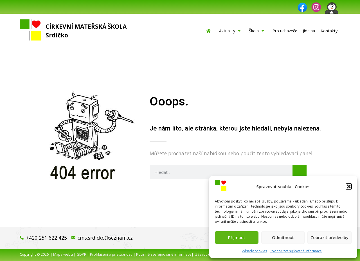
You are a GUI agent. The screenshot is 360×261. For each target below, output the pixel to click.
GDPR (81, 254)
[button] (349, 186)
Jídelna (309, 30)
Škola (258, 31)
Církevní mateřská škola (86, 26)
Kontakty (329, 30)
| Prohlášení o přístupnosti (109, 254)
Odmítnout (283, 237)
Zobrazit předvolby (329, 237)
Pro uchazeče (285, 30)
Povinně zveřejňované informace (296, 251)
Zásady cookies (254, 251)
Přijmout (236, 237)
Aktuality (231, 31)
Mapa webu (63, 254)
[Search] (299, 172)
